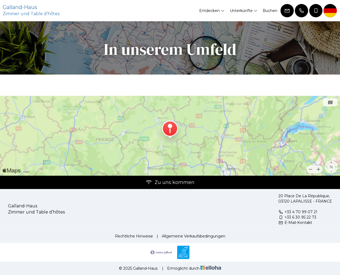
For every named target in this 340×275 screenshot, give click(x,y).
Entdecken (211, 10)
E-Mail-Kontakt (295, 222)
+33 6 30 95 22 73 (297, 217)
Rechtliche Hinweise (134, 236)
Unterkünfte (243, 10)
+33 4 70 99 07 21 (297, 212)
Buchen (270, 10)
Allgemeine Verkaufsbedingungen (193, 236)
